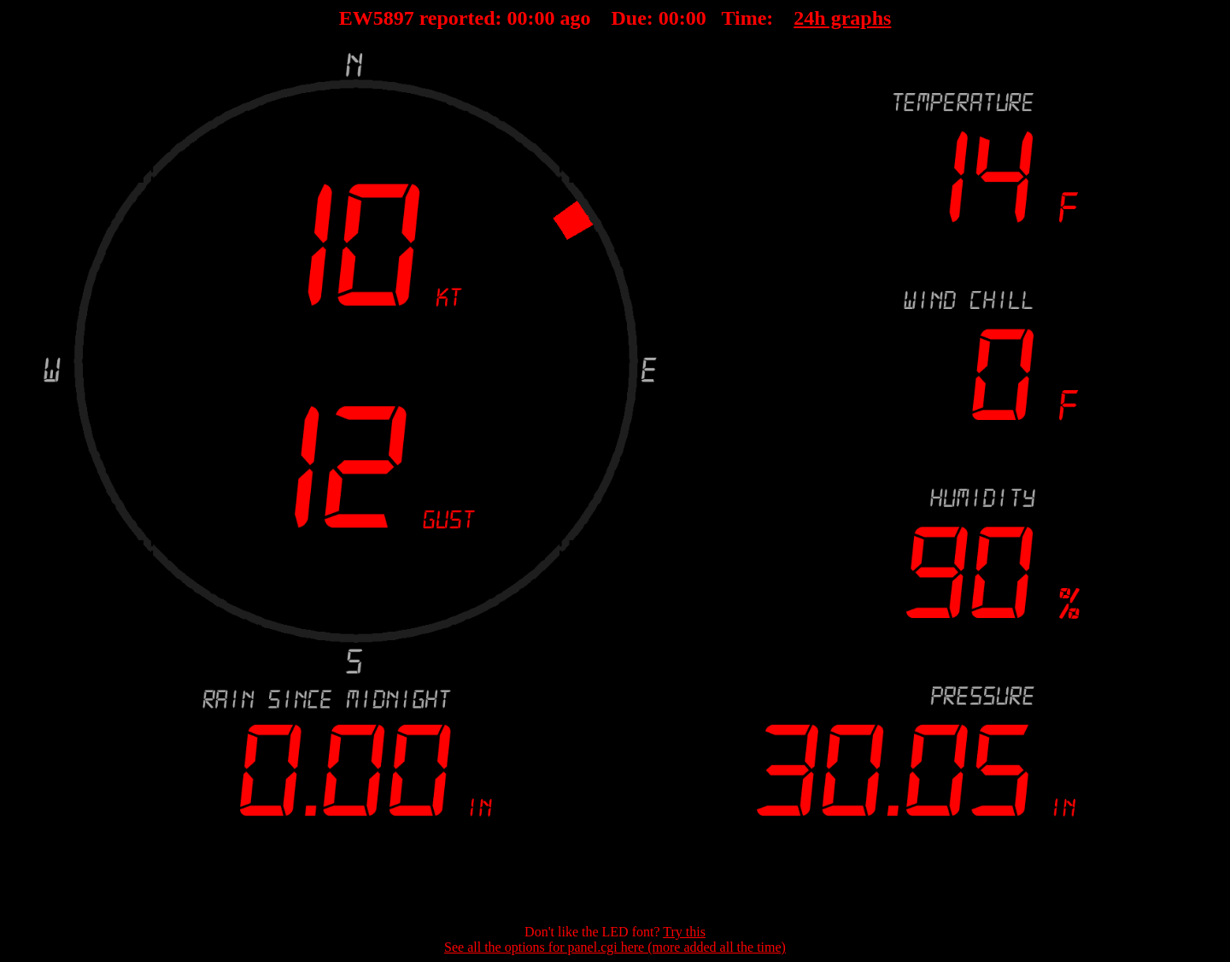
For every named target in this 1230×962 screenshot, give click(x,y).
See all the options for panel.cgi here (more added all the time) (615, 947)
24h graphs (842, 18)
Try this (684, 931)
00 (517, 18)
